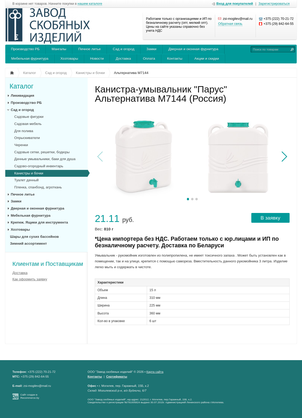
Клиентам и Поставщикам (47, 264)
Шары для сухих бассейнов (34, 237)
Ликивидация (22, 95)
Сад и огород (123, 49)
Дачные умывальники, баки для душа (45, 159)
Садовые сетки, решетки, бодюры (42, 152)
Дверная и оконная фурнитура (193, 49)
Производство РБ (25, 49)
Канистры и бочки (28, 173)
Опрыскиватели (27, 138)
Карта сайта (155, 371)
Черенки (21, 145)
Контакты (174, 59)
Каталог (22, 86)
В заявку (270, 218)
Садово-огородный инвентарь (38, 166)
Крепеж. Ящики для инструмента (39, 222)
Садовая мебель (27, 124)
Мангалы (59, 49)
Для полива (23, 131)
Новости (97, 59)
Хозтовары (69, 59)
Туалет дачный (26, 180)
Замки (152, 49)
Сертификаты (116, 376)
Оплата (149, 59)
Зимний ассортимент (28, 243)
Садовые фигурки (29, 117)
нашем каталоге (90, 4)
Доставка (123, 59)
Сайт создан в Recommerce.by (29, 396)
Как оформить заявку (29, 279)
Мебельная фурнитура (30, 59)
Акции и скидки (206, 59)
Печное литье (89, 49)
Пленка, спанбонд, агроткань (38, 187)
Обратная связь (230, 24)
